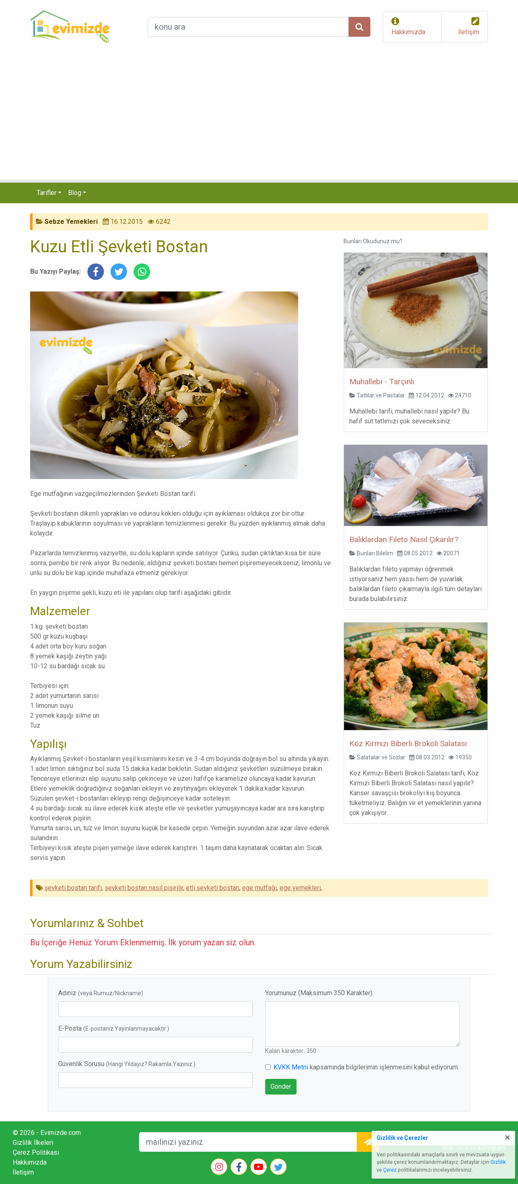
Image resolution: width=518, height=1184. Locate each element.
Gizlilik (498, 1162)
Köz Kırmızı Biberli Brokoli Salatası (408, 743)
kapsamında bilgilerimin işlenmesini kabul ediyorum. (366, 1067)
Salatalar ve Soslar (381, 757)
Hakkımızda (408, 32)
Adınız (100, 993)
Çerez (390, 1170)
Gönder (281, 1086)
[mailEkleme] (248, 1142)
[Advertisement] (259, 118)
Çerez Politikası (36, 1152)
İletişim (468, 32)
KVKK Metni (290, 1067)
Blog (74, 193)
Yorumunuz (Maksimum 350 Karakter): (319, 993)
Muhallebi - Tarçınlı (381, 381)
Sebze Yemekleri (71, 222)
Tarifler (47, 193)
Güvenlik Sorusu (126, 1064)
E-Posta (113, 1028)
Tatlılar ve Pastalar (381, 395)
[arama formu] (248, 27)
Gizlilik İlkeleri (33, 1142)
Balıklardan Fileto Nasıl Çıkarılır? (403, 539)
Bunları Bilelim (375, 553)
